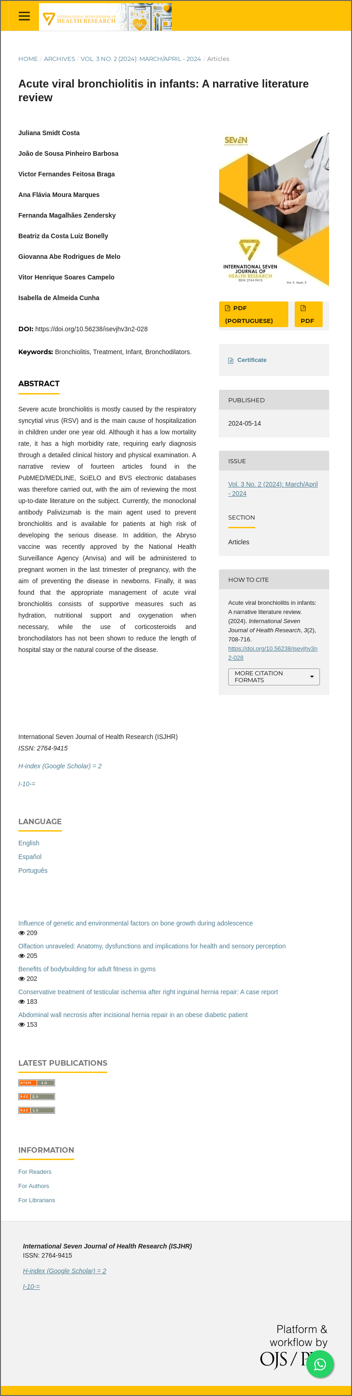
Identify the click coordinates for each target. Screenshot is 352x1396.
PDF (307, 320)
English (28, 843)
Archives (59, 58)
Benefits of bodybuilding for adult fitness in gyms (87, 969)
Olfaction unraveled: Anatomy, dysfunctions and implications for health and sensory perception (152, 946)
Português (33, 870)
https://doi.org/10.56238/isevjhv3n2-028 (91, 329)
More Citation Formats (259, 676)
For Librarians (36, 1200)
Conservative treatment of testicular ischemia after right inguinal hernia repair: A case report (148, 992)
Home (28, 58)
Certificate (252, 359)
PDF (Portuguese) (249, 314)
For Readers (34, 1171)
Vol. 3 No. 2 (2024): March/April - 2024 (141, 58)
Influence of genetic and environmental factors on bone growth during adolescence (135, 923)
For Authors (33, 1185)
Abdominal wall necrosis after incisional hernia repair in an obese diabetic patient (133, 1014)
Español (30, 856)
